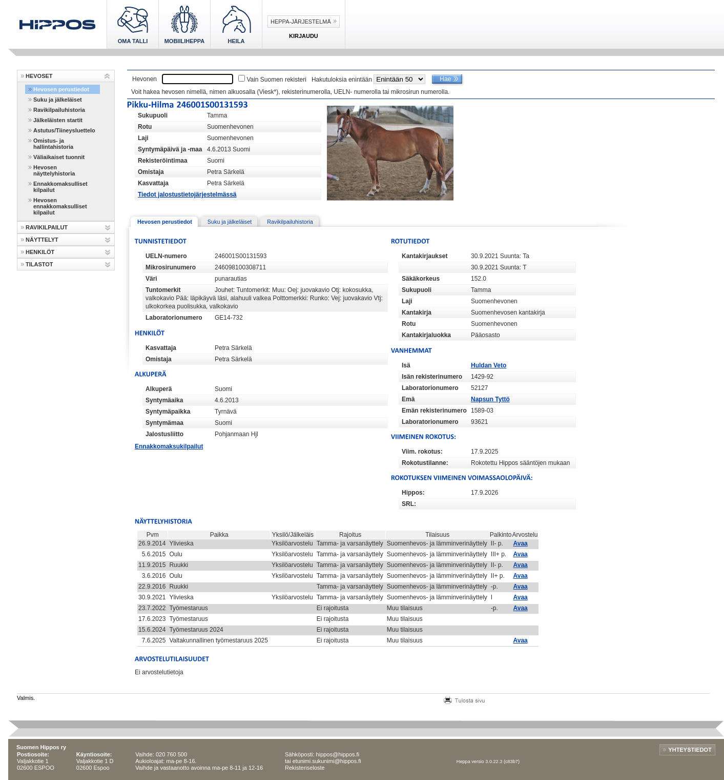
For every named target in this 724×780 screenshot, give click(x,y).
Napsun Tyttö (490, 399)
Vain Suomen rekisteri (276, 79)
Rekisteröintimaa (163, 160)
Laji (143, 138)
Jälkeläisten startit (57, 120)
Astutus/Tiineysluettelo (64, 130)
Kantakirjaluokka (426, 335)
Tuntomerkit (163, 290)
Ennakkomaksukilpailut (169, 446)
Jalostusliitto (164, 434)
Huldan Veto (488, 365)
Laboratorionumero (174, 317)
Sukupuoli (153, 115)
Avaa (520, 543)
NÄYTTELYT (42, 240)
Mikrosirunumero (171, 267)
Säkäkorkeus (421, 278)
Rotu (145, 126)
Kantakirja (416, 312)
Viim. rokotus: (422, 451)
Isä (406, 365)
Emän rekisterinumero (434, 410)
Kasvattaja (153, 183)
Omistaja (151, 172)
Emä (408, 399)
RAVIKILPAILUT (47, 227)
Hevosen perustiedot (61, 89)
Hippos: (413, 492)
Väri (151, 278)
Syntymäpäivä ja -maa (170, 149)
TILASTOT (39, 264)
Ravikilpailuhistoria (59, 110)
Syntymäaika (164, 400)
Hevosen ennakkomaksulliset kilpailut (60, 206)
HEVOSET (39, 76)
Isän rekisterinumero (432, 376)
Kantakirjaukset (424, 256)
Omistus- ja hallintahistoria (53, 144)
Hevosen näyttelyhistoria (54, 170)
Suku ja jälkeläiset (57, 99)
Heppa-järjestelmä (301, 21)
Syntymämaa (164, 422)
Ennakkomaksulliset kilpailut (60, 187)
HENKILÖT (40, 252)
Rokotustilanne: (425, 462)
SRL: (409, 504)
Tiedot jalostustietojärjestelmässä (187, 194)
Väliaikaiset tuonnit (59, 157)
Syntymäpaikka (168, 411)
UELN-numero (166, 256)
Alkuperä (159, 389)
